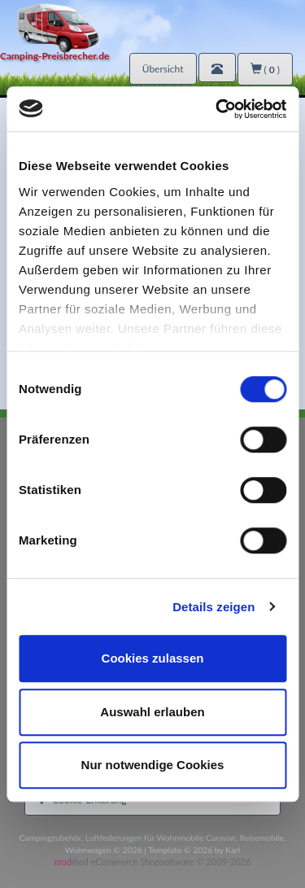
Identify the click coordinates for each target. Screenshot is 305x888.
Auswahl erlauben (152, 712)
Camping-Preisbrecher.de (54, 56)
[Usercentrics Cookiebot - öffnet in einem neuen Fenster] (217, 109)
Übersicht (163, 69)
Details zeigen (213, 607)
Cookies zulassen (153, 658)
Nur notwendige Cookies (152, 765)
